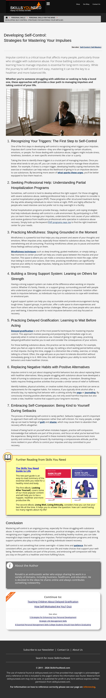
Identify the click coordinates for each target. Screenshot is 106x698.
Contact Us (96, 4)
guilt (42, 422)
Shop (78, 4)
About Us (78, 649)
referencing (89, 686)
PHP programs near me (59, 222)
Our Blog (86, 4)
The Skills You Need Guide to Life (27, 470)
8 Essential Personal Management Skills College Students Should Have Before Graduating (53, 624)
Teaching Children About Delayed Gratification (53, 601)
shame (53, 422)
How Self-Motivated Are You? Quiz (53, 606)
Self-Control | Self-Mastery (90, 47)
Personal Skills (18, 17)
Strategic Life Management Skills (53, 621)
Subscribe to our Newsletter (38, 649)
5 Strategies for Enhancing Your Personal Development (53, 617)
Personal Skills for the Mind (42, 17)
